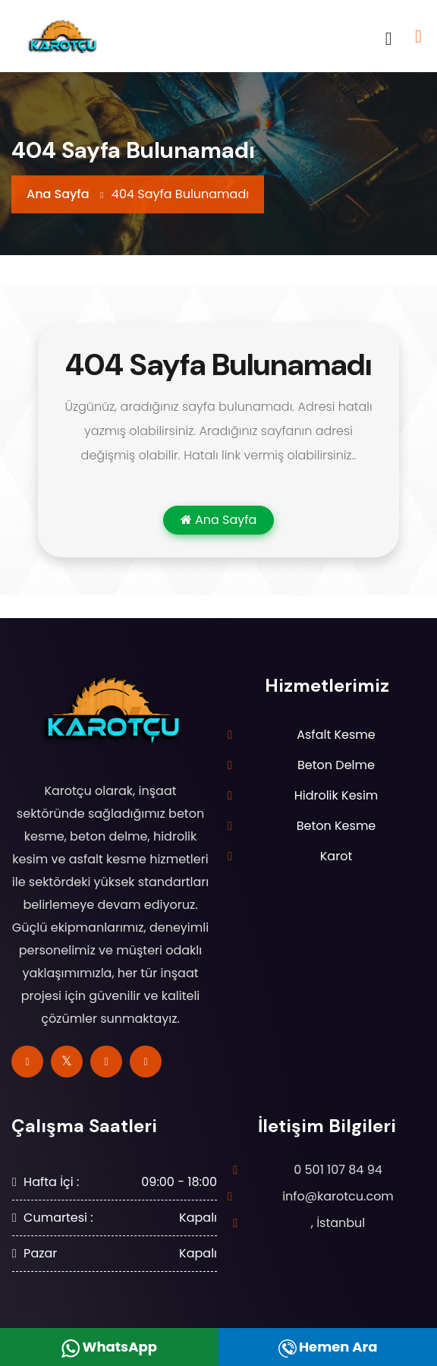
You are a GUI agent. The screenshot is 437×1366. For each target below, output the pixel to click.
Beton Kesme (336, 825)
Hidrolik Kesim (336, 795)
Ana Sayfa (58, 194)
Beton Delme (336, 765)
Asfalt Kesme (336, 734)
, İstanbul (338, 1222)
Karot (336, 856)
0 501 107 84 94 (338, 1169)
